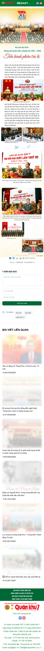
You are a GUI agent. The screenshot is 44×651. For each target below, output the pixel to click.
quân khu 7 (20, 317)
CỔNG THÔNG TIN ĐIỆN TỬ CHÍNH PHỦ (22, 593)
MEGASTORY (24, 3)
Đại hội (18, 313)
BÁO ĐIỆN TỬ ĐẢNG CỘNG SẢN (22, 590)
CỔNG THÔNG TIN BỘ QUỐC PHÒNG (22, 599)
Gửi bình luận (22, 303)
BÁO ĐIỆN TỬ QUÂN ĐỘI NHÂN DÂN (22, 596)
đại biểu (28, 313)
